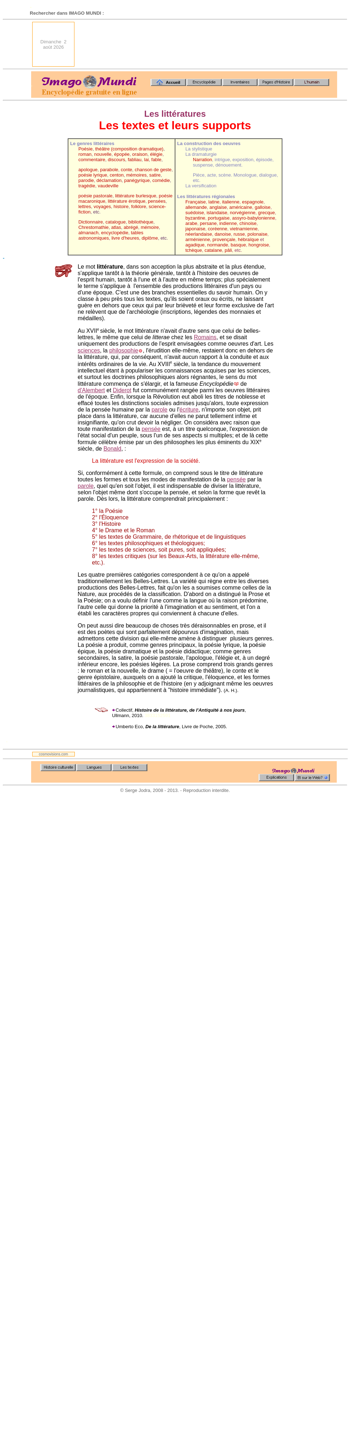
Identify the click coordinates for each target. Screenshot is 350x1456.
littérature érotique (126, 201)
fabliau (134, 159)
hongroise (258, 245)
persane (208, 223)
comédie (161, 180)
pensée (151, 429)
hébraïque (249, 239)
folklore (138, 206)
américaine (240, 207)
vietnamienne (243, 228)
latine (213, 202)
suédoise (194, 212)
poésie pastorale (95, 195)
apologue (88, 169)
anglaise (218, 207)
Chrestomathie (93, 227)
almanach (88, 232)
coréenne (217, 228)
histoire (120, 206)
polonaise (257, 234)
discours (116, 159)
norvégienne (243, 212)
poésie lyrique (92, 175)
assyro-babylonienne (253, 218)
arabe (191, 223)
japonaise (195, 228)
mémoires (136, 175)
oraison (139, 154)
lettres (84, 206)
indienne (228, 223)
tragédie (86, 185)
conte (126, 169)
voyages (102, 206)
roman (85, 154)
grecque (266, 212)
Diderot (122, 390)
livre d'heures (125, 238)
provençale (224, 239)
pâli (228, 250)
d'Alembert (91, 390)
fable (156, 159)
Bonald (112, 449)
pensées (156, 201)
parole (159, 410)
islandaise (216, 212)
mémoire (150, 227)
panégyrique (137, 180)
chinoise (248, 223)
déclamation (109, 180)
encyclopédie (114, 232)
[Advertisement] (311, 44)
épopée (122, 154)
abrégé (130, 227)
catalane (213, 250)
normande (217, 245)
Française (195, 202)
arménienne (197, 239)
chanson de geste (153, 169)
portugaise (219, 218)
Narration (202, 159)
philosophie (123, 350)
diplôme (150, 238)
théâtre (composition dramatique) (129, 149)
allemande (196, 207)
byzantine (195, 218)
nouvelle (102, 154)
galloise (263, 207)
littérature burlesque (135, 195)
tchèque (193, 250)
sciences (89, 350)
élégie (156, 154)
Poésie (85, 149)
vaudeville (108, 185)
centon (116, 175)
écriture (188, 410)
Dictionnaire (90, 222)
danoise (223, 234)
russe (239, 234)
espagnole (252, 202)
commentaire (91, 159)
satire (155, 175)
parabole (109, 169)
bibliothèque (140, 222)
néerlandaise (198, 234)
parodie (86, 180)
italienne (230, 202)
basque (238, 245)
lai (146, 159)
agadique (195, 245)
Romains (205, 337)
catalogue (116, 222)
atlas (116, 227)
